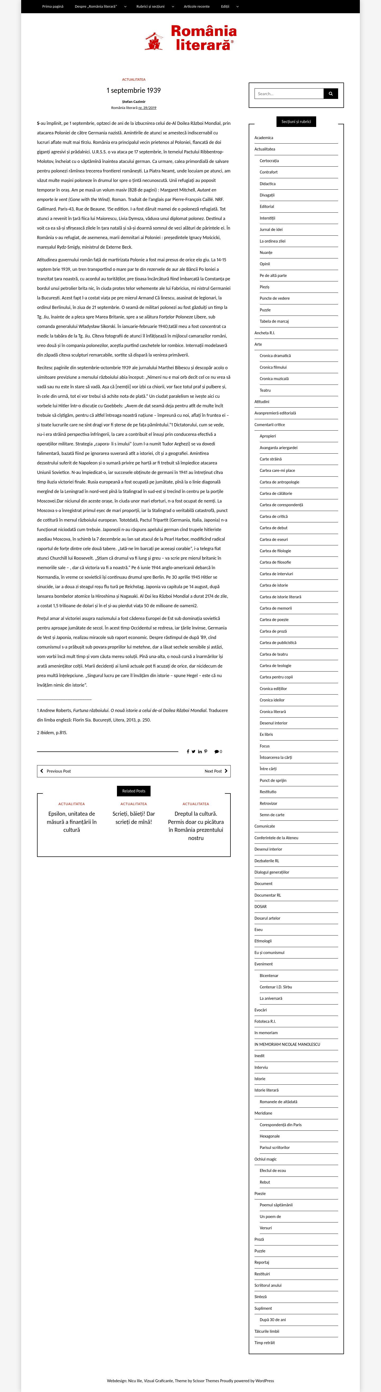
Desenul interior (273, 722)
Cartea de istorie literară (280, 596)
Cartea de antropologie (279, 482)
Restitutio (268, 791)
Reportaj (262, 1262)
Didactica (268, 183)
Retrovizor (268, 803)
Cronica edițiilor (273, 688)
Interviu (261, 1067)
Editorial (267, 206)
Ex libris (266, 734)
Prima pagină (53, 6)
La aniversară (271, 998)
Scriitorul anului (268, 1285)
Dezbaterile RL (267, 860)
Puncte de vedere (275, 298)
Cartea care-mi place (277, 470)
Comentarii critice (270, 424)
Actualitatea (134, 79)
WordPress (265, 1380)
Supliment (263, 1308)
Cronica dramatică (275, 355)
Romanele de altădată (278, 1101)
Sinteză (261, 1296)
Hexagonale (270, 1136)
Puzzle (265, 309)
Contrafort (269, 172)
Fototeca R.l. (265, 1021)
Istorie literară (267, 1090)
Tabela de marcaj (274, 321)
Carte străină (271, 459)
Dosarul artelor (267, 918)
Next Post (213, 771)
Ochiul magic (266, 1159)
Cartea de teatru (274, 654)
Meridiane (263, 1113)
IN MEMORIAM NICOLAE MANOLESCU (287, 1044)
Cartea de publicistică (278, 642)
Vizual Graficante (158, 1380)
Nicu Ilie (135, 1380)
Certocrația (269, 160)
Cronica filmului (273, 367)
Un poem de (270, 1216)
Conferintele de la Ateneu (276, 837)
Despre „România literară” (96, 6)
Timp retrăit (265, 1342)
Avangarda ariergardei (279, 447)
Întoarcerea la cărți (276, 757)
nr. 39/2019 (147, 107)
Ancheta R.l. (265, 332)
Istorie (260, 1078)
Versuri (266, 1227)
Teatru (265, 390)
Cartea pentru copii (276, 676)
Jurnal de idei (271, 229)
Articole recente (197, 6)
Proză (259, 1239)
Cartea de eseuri (274, 539)
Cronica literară (273, 711)
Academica (264, 137)
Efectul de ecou (273, 1170)
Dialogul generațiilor (272, 872)
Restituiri (262, 1273)
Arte (258, 344)
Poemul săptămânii (276, 1204)
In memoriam (266, 1032)
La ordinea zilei (272, 241)
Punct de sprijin (273, 780)
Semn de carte (272, 814)
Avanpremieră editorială (275, 413)
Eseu (258, 929)
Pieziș (264, 286)
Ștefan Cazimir (134, 101)
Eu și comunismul (269, 952)
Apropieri (268, 436)
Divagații (267, 195)
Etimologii (263, 940)
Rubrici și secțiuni (151, 6)
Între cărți (268, 768)
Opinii (265, 263)
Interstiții (267, 218)
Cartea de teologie (275, 665)
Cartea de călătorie (276, 493)
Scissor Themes (206, 1380)
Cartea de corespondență (281, 504)
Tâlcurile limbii (267, 1331)
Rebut (265, 1182)
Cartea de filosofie (275, 562)
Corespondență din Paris (281, 1124)
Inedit (260, 1055)
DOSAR (261, 906)
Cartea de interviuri (276, 573)
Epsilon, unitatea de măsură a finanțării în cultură (72, 822)
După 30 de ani (273, 1319)
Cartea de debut (274, 527)
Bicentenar (269, 975)
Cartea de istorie (274, 585)
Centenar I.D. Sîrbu (276, 986)
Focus (265, 746)
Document (264, 883)
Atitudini (262, 401)
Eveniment (264, 963)
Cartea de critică (274, 516)
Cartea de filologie (275, 550)
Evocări (261, 1009)
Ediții (225, 6)
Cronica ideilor (272, 699)
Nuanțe (266, 252)
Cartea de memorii (276, 608)
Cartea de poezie (274, 619)
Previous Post (58, 771)
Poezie (260, 1193)
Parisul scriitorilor (275, 1147)
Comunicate (265, 826)
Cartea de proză (273, 631)
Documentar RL (268, 895)
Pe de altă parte (273, 275)
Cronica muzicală (274, 378)
